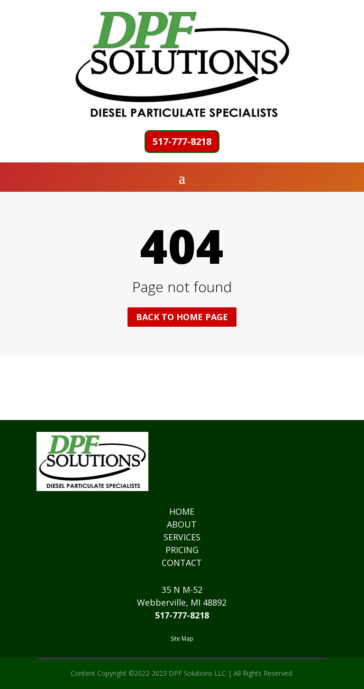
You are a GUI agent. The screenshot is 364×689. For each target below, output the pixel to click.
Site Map (182, 639)
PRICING (182, 549)
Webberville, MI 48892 (182, 602)
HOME (181, 511)
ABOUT (182, 524)
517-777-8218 (182, 141)
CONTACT (182, 562)
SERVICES (182, 537)
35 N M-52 (182, 589)
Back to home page (182, 316)
